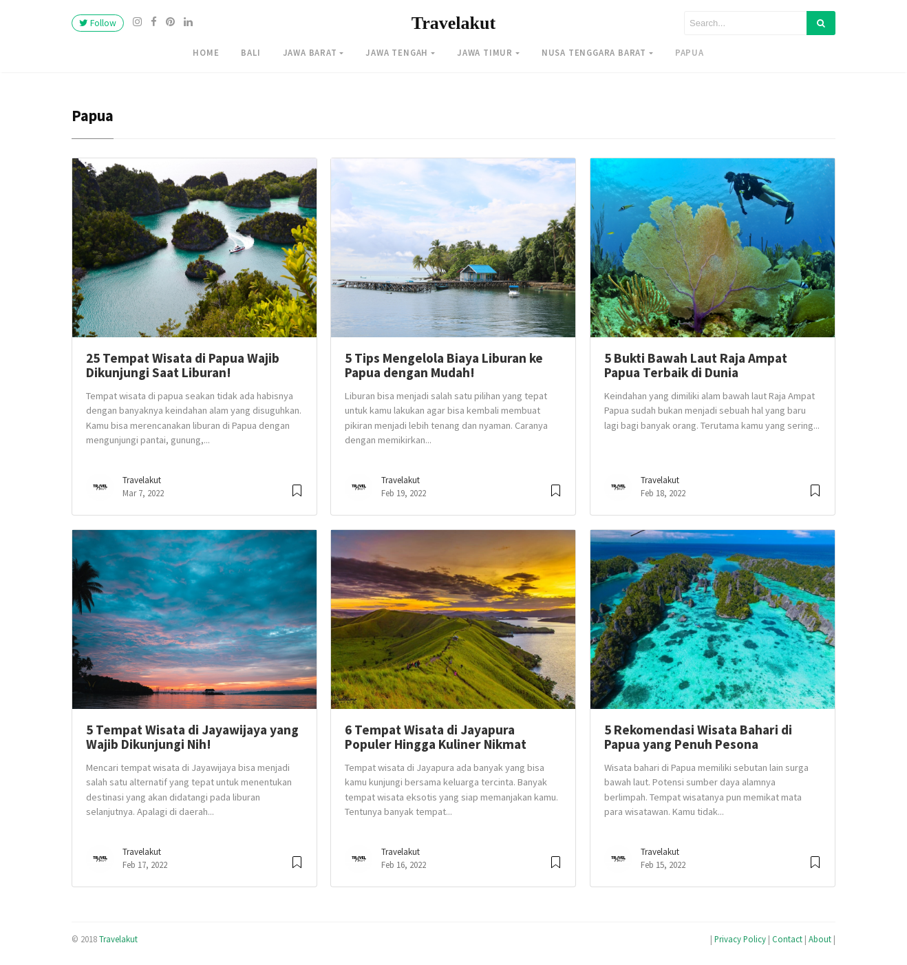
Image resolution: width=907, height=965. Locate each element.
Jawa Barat (310, 52)
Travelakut (453, 23)
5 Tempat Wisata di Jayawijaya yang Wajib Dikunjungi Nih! (192, 736)
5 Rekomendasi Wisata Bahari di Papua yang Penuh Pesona (698, 736)
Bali (250, 52)
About (820, 938)
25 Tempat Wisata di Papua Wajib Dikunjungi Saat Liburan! (182, 365)
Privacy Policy (740, 938)
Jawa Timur (485, 52)
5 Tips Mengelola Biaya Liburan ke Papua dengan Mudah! (444, 365)
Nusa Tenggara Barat (594, 52)
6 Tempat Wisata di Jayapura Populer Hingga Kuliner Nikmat (435, 736)
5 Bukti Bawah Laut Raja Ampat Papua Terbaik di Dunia (695, 365)
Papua (689, 52)
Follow (97, 23)
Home (206, 52)
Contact (787, 938)
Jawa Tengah (396, 52)
